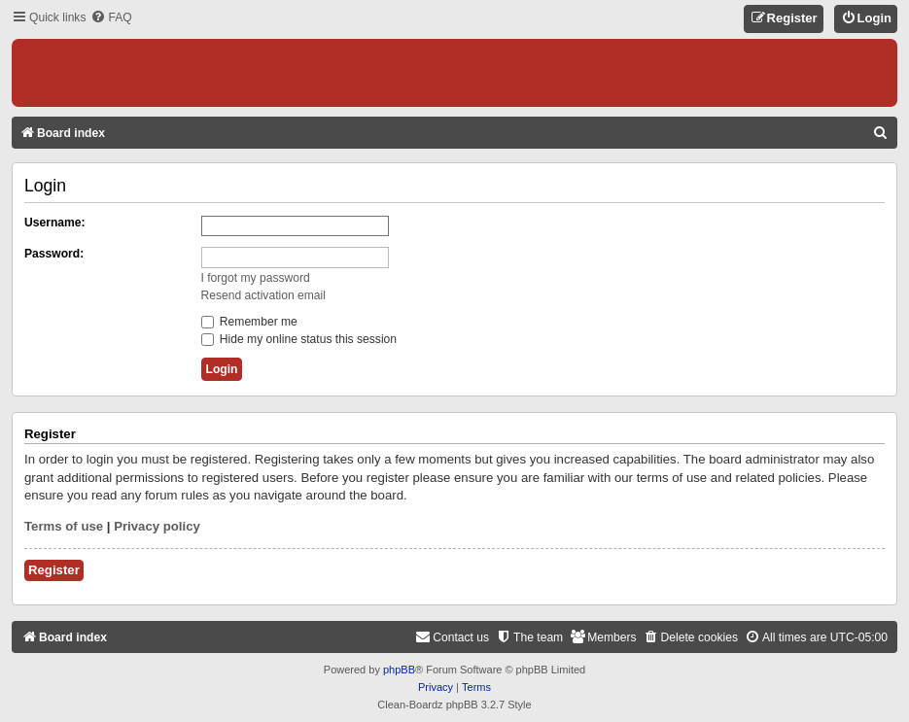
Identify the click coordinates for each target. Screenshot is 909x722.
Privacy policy (157, 526)
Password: (54, 253)
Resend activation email (263, 295)
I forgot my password (255, 278)
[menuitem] (110, 18)
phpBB (399, 669)
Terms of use (63, 526)
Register (54, 570)
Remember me (249, 321)
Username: (55, 222)
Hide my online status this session (299, 339)
